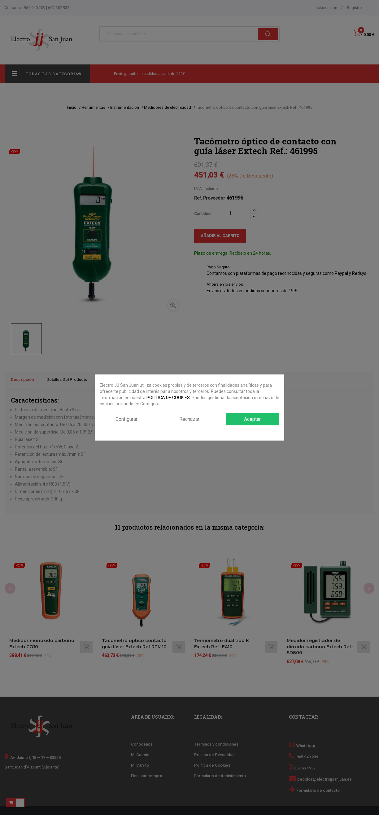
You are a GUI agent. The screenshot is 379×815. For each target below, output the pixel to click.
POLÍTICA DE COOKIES (168, 397)
